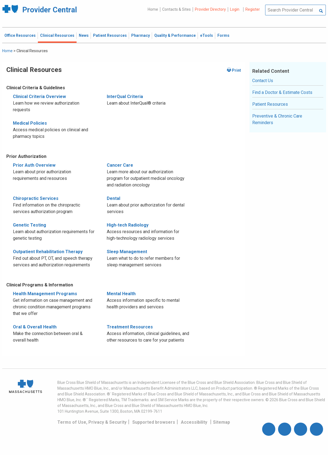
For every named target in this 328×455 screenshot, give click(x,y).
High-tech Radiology (127, 225)
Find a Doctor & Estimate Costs (282, 92)
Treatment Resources (130, 327)
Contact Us (262, 80)
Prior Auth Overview (34, 165)
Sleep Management (127, 251)
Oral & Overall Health (35, 327)
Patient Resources (270, 104)
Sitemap (221, 422)
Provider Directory (210, 9)
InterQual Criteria (125, 96)
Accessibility (194, 422)
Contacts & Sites (176, 9)
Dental (113, 198)
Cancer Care (120, 165)
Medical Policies (30, 123)
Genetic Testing (29, 225)
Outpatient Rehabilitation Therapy (48, 251)
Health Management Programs (45, 293)
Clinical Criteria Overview (39, 96)
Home (153, 9)
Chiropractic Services (35, 198)
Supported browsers (153, 422)
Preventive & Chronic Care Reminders (277, 119)
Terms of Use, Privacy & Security (92, 422)
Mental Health (121, 293)
